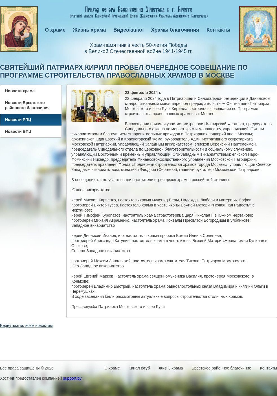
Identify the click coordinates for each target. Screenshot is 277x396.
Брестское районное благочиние (221, 368)
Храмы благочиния (175, 30)
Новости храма (20, 91)
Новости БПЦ (18, 131)
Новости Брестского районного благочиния (27, 105)
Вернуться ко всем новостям (26, 325)
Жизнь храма (89, 30)
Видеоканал (128, 30)
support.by (72, 378)
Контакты (218, 30)
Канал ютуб (139, 368)
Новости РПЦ (18, 119)
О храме (55, 30)
